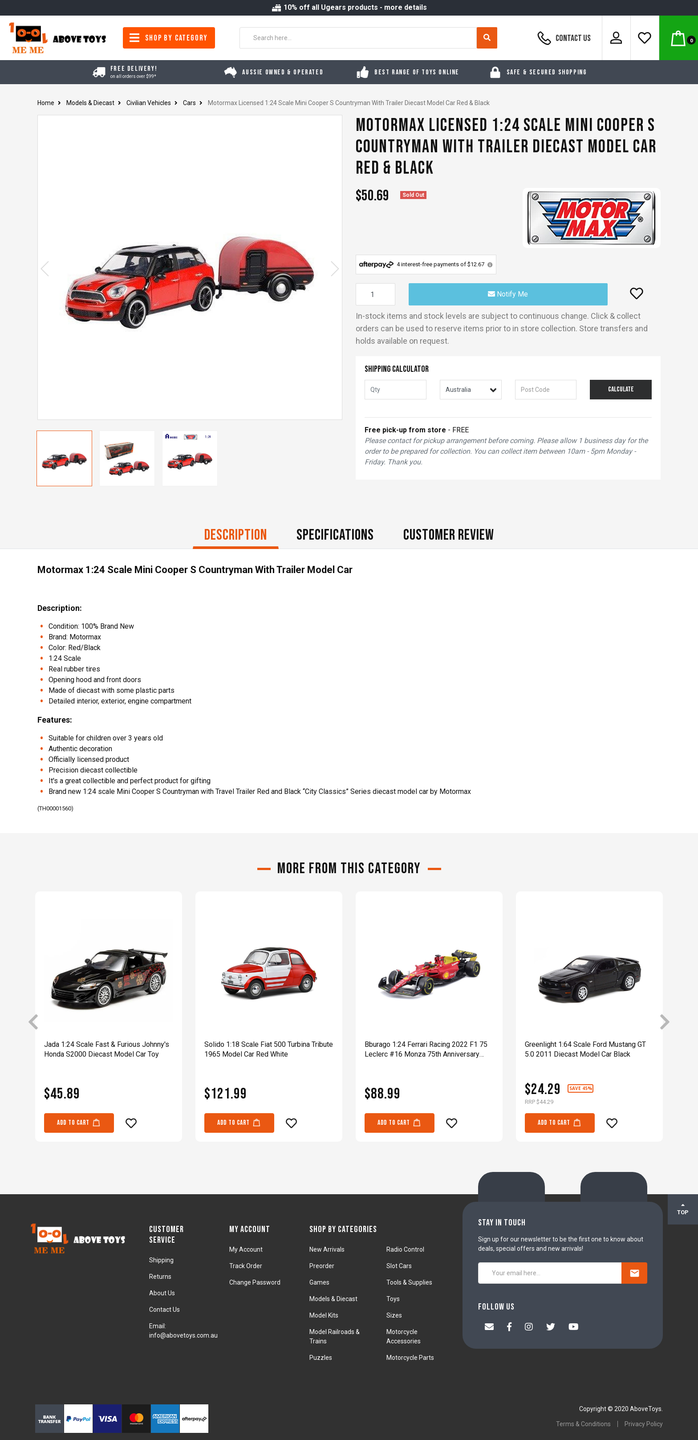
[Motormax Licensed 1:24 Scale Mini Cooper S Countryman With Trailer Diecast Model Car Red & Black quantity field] (375, 294)
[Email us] (489, 1327)
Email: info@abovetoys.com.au (183, 1330)
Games (319, 1282)
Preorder (321, 1265)
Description (235, 535)
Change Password (254, 1282)
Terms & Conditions (583, 1424)
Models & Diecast (333, 1298)
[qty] (395, 389)
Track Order (245, 1265)
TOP (683, 1209)
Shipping (161, 1260)
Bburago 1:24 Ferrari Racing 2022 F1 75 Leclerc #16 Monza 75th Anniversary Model (426, 1049)
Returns (160, 1276)
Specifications (335, 535)
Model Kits (323, 1315)
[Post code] (546, 389)
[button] (636, 293)
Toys (393, 1298)
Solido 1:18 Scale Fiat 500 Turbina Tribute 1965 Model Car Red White (268, 1049)
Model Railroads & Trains (334, 1336)
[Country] (471, 389)
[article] (108, 1022)
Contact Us (563, 38)
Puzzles (320, 1357)
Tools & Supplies (409, 1282)
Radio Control (405, 1249)
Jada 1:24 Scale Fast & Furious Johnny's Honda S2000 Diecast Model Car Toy (106, 1049)
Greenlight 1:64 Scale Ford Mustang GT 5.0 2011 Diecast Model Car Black (585, 1049)
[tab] (236, 536)
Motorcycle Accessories (403, 1336)
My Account (246, 1249)
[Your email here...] (550, 1273)
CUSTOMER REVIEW (448, 535)
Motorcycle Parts (410, 1357)
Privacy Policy (644, 1424)
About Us (162, 1293)
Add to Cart (79, 1122)
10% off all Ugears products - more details (349, 7)
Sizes (394, 1315)
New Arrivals (327, 1249)
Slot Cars (399, 1265)
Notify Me (508, 294)
